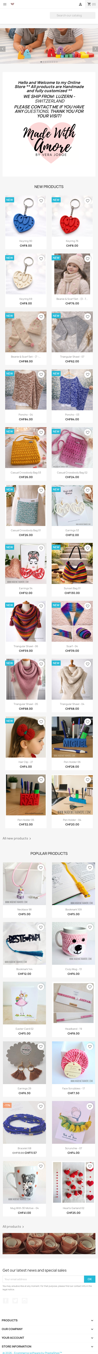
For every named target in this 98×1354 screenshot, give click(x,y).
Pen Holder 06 (72, 762)
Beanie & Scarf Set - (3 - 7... (72, 299)
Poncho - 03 (72, 414)
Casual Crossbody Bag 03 (26, 472)
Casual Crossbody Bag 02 (72, 472)
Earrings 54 (26, 588)
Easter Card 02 (24, 1028)
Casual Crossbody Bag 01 (26, 530)
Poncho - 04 (26, 414)
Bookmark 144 (24, 969)
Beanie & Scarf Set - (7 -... (26, 356)
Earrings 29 (24, 1088)
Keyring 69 (25, 299)
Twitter (15, 1300)
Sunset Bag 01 (72, 588)
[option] (49, 46)
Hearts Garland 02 (73, 1208)
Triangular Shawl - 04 (72, 704)
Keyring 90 (25, 241)
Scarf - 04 (72, 646)
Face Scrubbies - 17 (73, 1088)
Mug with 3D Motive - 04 (24, 1208)
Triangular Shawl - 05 (26, 704)
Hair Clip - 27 (26, 762)
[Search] (72, 15)
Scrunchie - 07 (73, 1148)
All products (14, 1227)
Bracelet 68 (24, 1148)
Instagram (24, 1300)
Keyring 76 (72, 241)
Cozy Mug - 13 (73, 969)
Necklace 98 (24, 909)
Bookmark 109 (73, 909)
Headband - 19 (73, 1028)
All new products (17, 839)
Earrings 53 (72, 530)
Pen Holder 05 (26, 820)
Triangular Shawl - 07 (72, 356)
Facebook (5, 1300)
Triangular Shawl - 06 (26, 646)
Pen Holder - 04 (72, 820)
